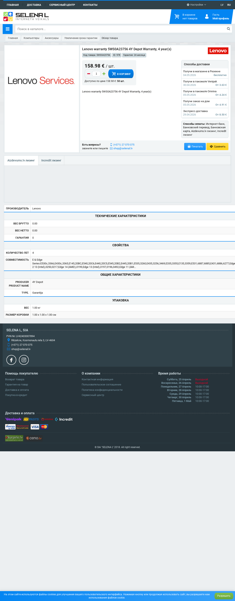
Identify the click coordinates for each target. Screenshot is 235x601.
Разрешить (223, 595)
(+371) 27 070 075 (123, 144)
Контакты (90, 4)
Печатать (195, 146)
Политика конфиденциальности (102, 389)
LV (222, 5)
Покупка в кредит (16, 395)
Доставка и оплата (17, 389)
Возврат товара (14, 379)
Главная (13, 4)
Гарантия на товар (16, 384)
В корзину (121, 73)
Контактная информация (97, 379)
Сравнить (217, 146)
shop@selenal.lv (123, 148)
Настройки (194, 4)
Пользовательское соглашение (101, 384)
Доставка (34, 4)
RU (229, 5)
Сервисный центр (62, 4)
